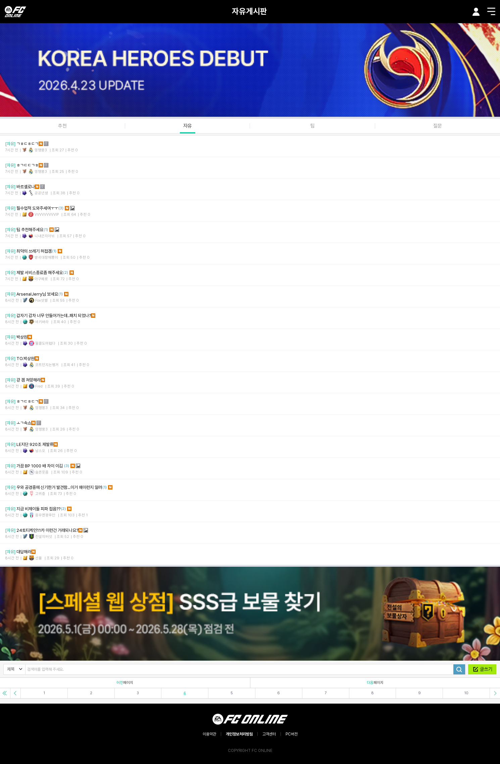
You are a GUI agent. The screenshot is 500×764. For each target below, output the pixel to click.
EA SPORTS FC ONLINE (15, 11)
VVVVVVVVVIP (47, 214)
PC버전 (292, 734)
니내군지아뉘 (45, 236)
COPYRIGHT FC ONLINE (250, 750)
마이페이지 (476, 12)
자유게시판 (249, 11)
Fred (39, 386)
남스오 (40, 451)
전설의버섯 (43, 536)
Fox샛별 (41, 300)
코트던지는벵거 (47, 365)
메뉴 (491, 11)
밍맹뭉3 (41, 150)
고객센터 (269, 734)
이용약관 (209, 734)
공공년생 (41, 193)
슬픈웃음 (42, 472)
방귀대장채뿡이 (46, 257)
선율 (38, 558)
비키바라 (42, 322)
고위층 (40, 494)
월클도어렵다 (45, 343)
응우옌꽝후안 (45, 515)
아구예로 (41, 279)
